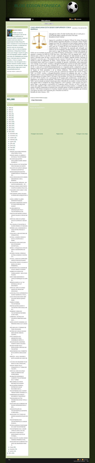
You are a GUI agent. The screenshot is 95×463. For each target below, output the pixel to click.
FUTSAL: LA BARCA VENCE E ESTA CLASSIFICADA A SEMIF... (18, 238)
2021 (10, 113)
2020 (10, 115)
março (11, 447)
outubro (12, 137)
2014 (10, 127)
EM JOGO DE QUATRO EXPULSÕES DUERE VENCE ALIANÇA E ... (18, 160)
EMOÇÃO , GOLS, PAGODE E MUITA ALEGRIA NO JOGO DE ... (18, 358)
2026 (10, 107)
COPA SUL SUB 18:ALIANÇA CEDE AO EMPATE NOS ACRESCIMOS (17, 372)
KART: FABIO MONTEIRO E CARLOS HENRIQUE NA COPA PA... (18, 278)
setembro (12, 139)
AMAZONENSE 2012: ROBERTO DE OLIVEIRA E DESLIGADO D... (18, 352)
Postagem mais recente (37, 133)
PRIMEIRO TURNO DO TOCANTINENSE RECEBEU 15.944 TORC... (18, 313)
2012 (10, 131)
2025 (10, 109)
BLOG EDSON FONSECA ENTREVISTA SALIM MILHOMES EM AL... (16, 387)
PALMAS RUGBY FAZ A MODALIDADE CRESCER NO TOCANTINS (18, 347)
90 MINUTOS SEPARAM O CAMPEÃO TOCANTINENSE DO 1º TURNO (18, 378)
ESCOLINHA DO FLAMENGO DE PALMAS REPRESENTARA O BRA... (18, 405)
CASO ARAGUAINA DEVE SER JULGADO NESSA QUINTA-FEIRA (18, 298)
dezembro (12, 133)
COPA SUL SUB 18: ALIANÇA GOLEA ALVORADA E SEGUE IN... (18, 220)
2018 (10, 119)
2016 (10, 123)
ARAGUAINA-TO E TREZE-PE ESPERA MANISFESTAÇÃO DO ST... (19, 416)
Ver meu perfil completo (14, 71)
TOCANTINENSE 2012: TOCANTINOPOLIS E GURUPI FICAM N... (18, 421)
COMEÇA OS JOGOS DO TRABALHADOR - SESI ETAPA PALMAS (18, 273)
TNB (88, 461)
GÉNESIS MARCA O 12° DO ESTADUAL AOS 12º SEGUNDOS (17, 284)
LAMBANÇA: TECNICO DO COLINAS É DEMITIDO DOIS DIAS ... (18, 318)
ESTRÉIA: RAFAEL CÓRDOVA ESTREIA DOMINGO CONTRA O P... (18, 255)
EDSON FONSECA (18, 30)
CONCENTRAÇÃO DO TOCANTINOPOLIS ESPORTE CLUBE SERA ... (18, 410)
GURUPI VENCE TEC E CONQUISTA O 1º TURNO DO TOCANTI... (18, 367)
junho (11, 145)
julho (11, 143)
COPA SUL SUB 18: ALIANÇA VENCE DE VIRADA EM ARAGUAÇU (17, 289)
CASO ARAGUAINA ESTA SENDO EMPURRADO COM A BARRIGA (51, 28)
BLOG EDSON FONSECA (37, 5)
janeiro (12, 451)
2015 (10, 125)
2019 (10, 117)
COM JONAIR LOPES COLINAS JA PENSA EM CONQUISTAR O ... (19, 195)
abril (11, 149)
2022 (10, 111)
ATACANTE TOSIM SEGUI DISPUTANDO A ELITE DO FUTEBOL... (17, 434)
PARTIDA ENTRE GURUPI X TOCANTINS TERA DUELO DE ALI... (18, 307)
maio (11, 147)
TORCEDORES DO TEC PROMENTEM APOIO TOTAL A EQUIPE (18, 400)
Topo (9, 459)
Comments (78, 19)
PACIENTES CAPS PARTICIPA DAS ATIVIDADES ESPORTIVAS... (18, 244)
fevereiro (12, 449)
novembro (12, 135)
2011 (10, 453)
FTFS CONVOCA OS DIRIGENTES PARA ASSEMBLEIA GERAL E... (17, 338)
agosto (12, 141)
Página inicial (59, 133)
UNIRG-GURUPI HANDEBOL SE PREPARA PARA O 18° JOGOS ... (18, 323)
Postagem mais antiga (82, 133)
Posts (72, 19)
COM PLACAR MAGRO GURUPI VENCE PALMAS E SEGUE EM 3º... (18, 215)
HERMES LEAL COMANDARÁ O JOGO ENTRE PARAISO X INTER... (18, 229)
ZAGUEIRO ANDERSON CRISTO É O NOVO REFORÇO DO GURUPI (18, 204)
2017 (10, 121)
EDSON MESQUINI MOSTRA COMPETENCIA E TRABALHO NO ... (18, 173)
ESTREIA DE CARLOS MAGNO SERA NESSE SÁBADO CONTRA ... (18, 333)
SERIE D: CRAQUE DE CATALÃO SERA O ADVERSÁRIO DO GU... (18, 249)
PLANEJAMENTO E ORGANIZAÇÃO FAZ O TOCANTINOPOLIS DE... (17, 209)
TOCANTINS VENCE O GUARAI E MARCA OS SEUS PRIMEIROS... (19, 264)
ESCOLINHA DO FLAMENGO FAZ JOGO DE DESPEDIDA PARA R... (18, 443)
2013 (10, 129)
